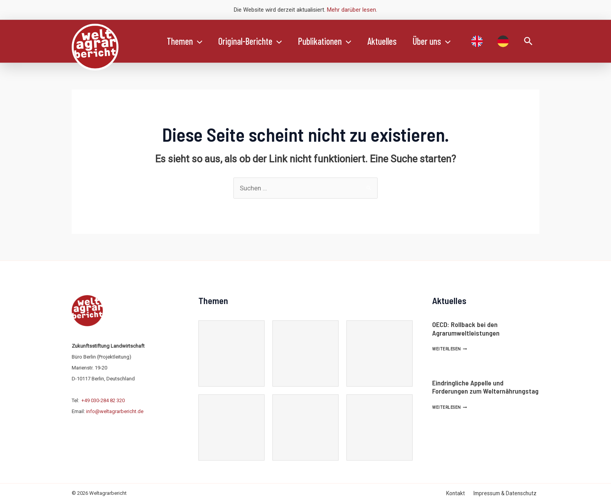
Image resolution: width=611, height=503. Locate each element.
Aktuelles (391, 41)
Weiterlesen (449, 349)
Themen (185, 41)
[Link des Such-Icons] (528, 41)
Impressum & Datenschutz (507, 493)
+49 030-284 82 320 (103, 400)
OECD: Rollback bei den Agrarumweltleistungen (466, 328)
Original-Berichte (254, 41)
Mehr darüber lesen (351, 9)
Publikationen (331, 41)
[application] (198, 41)
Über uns (443, 41)
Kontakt (461, 493)
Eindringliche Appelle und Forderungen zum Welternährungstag (485, 387)
